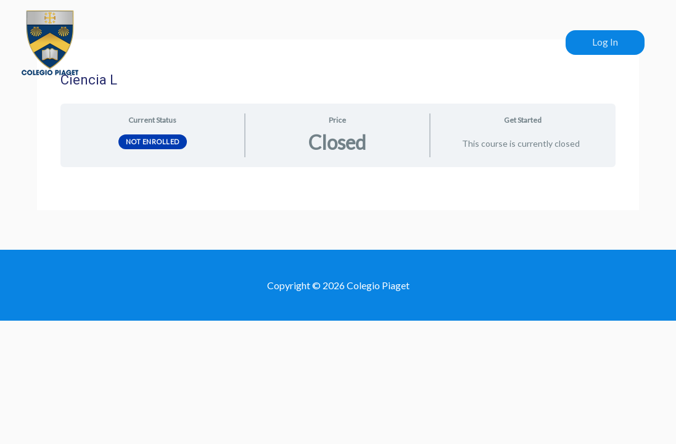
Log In (605, 41)
